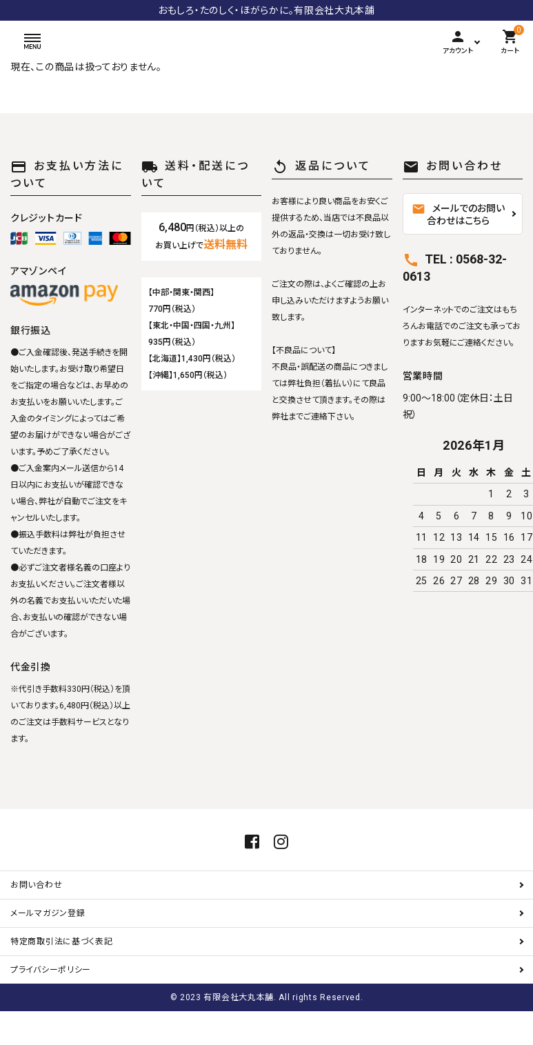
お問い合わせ (36, 919)
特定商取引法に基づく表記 (61, 975)
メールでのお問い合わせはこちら (458, 214)
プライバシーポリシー (50, 1003)
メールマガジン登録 (47, 947)
